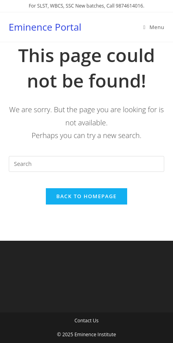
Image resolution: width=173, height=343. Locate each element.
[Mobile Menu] (154, 27)
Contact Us (87, 320)
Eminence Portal (45, 26)
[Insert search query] (86, 164)
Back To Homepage (86, 196)
